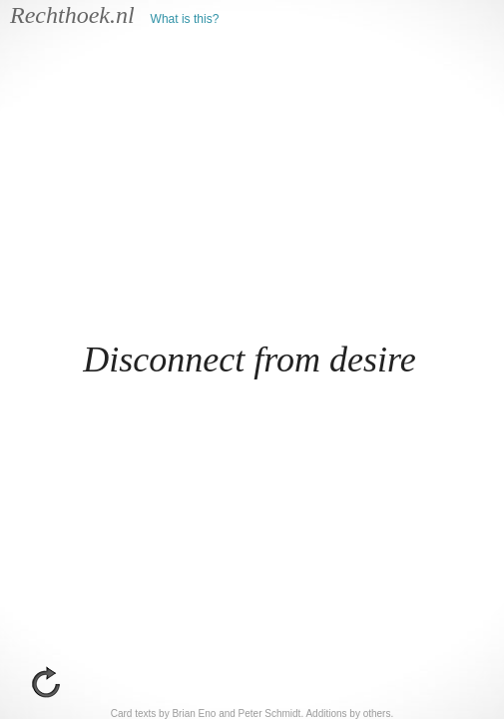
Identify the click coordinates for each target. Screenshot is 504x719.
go (46, 682)
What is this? (185, 19)
